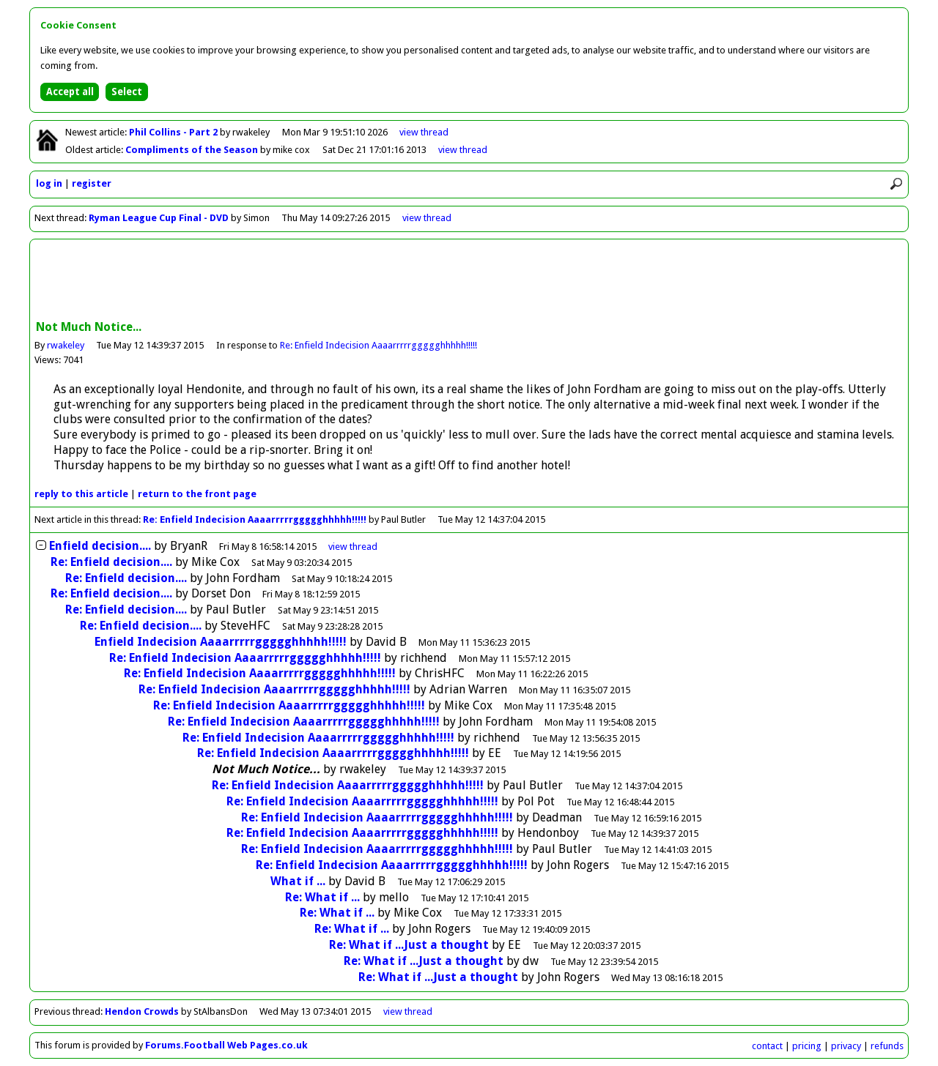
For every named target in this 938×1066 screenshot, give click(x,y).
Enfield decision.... (100, 546)
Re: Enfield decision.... (111, 562)
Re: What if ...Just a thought (409, 945)
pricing (806, 1045)
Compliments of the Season (192, 149)
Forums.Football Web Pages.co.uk (226, 1045)
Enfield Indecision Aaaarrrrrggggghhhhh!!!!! (221, 642)
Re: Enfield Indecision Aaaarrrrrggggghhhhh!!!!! (378, 345)
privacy (846, 1045)
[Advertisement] (469, 281)
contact (767, 1045)
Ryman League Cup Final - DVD (159, 217)
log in (49, 183)
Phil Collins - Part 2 (174, 132)
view (423, 132)
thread (352, 546)
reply (81, 493)
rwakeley (65, 345)
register (91, 183)
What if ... (297, 881)
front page (197, 493)
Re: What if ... (322, 897)
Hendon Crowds (142, 1011)
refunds (887, 1045)
